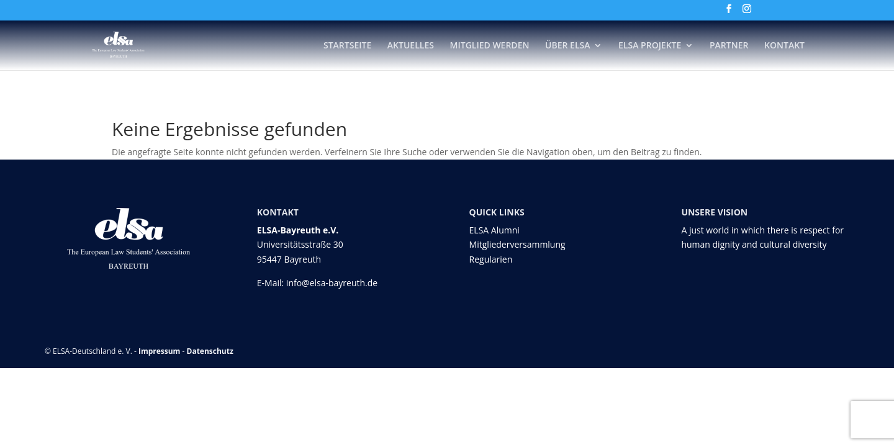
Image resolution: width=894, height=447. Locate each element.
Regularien (491, 259)
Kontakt (784, 46)
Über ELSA (567, 46)
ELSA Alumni (494, 230)
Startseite (347, 46)
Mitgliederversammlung (517, 244)
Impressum (159, 351)
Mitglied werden (490, 46)
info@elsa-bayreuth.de (331, 283)
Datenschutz (210, 351)
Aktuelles (410, 46)
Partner (729, 46)
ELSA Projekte (649, 46)
